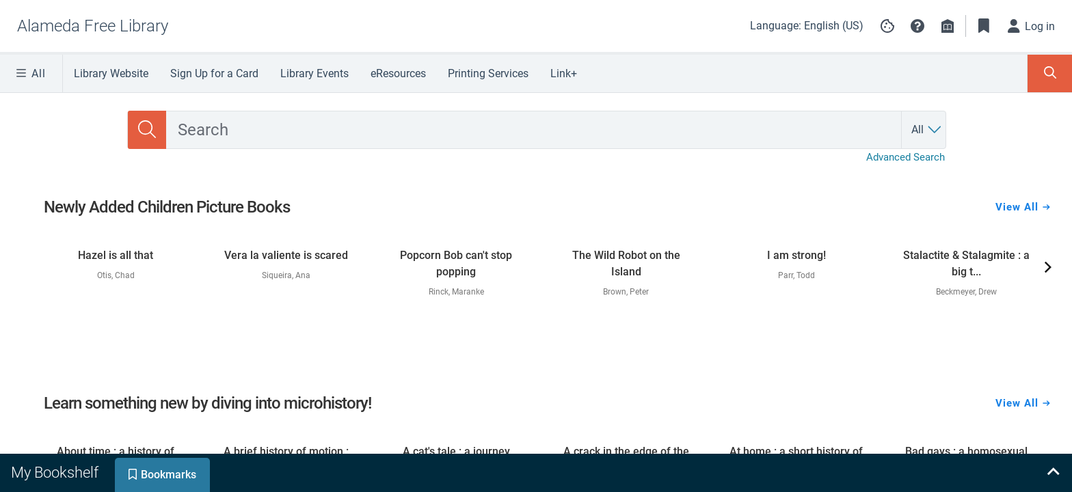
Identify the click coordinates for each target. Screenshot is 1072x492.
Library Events (314, 73)
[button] (917, 26)
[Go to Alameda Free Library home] (92, 26)
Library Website (111, 73)
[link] (116, 259)
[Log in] (1032, 26)
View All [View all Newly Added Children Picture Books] (1023, 207)
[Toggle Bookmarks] (984, 26)
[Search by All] (927, 130)
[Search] (147, 129)
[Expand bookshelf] (1053, 473)
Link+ (563, 73)
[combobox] (533, 130)
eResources (398, 73)
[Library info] (947, 26)
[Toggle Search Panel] (1050, 73)
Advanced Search (905, 157)
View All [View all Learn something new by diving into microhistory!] (1023, 403)
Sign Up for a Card (214, 73)
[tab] (56, 473)
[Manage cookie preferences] (887, 26)
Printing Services (488, 73)
